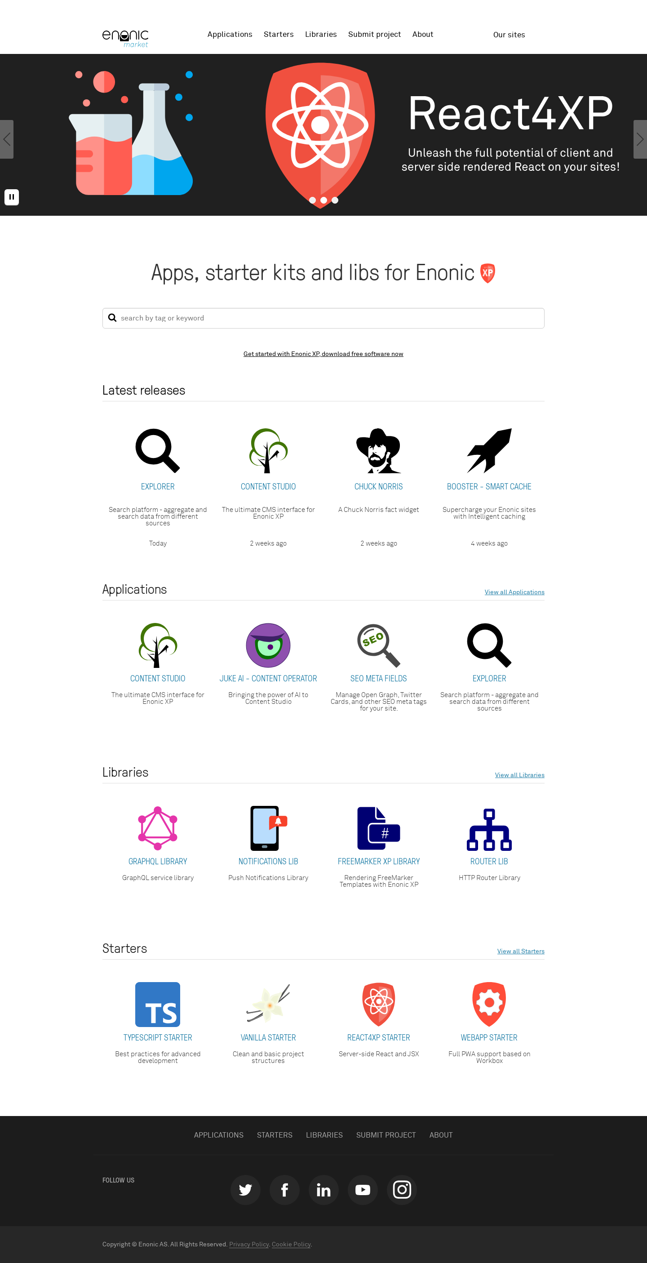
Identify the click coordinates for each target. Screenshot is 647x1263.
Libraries (321, 35)
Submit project (374, 35)
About (423, 35)
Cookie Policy (291, 1244)
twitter (245, 1190)
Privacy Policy (249, 1244)
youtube (363, 1190)
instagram (402, 1190)
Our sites (509, 35)
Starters (279, 35)
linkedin (324, 1190)
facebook (285, 1190)
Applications (230, 35)
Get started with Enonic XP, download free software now (323, 354)
